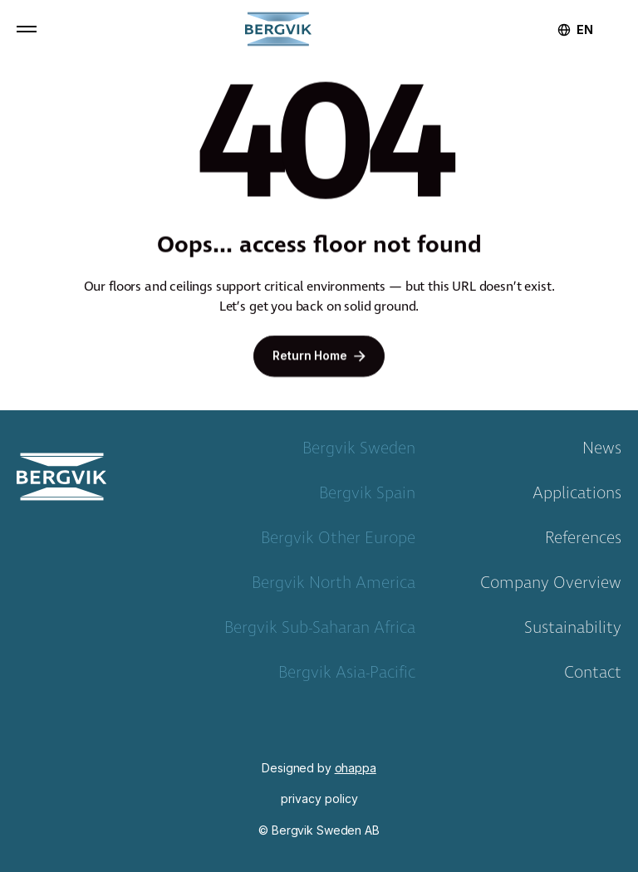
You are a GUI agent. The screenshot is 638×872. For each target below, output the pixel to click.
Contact (592, 676)
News (601, 451)
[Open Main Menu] (27, 29)
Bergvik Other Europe (338, 541)
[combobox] (584, 30)
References (583, 541)
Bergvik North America (333, 586)
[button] (27, 29)
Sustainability (572, 631)
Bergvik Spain (367, 496)
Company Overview (550, 586)
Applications (576, 496)
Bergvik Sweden (358, 451)
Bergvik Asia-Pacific (346, 676)
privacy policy (319, 799)
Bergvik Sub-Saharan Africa (319, 631)
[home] (278, 29)
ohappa (355, 768)
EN (585, 30)
